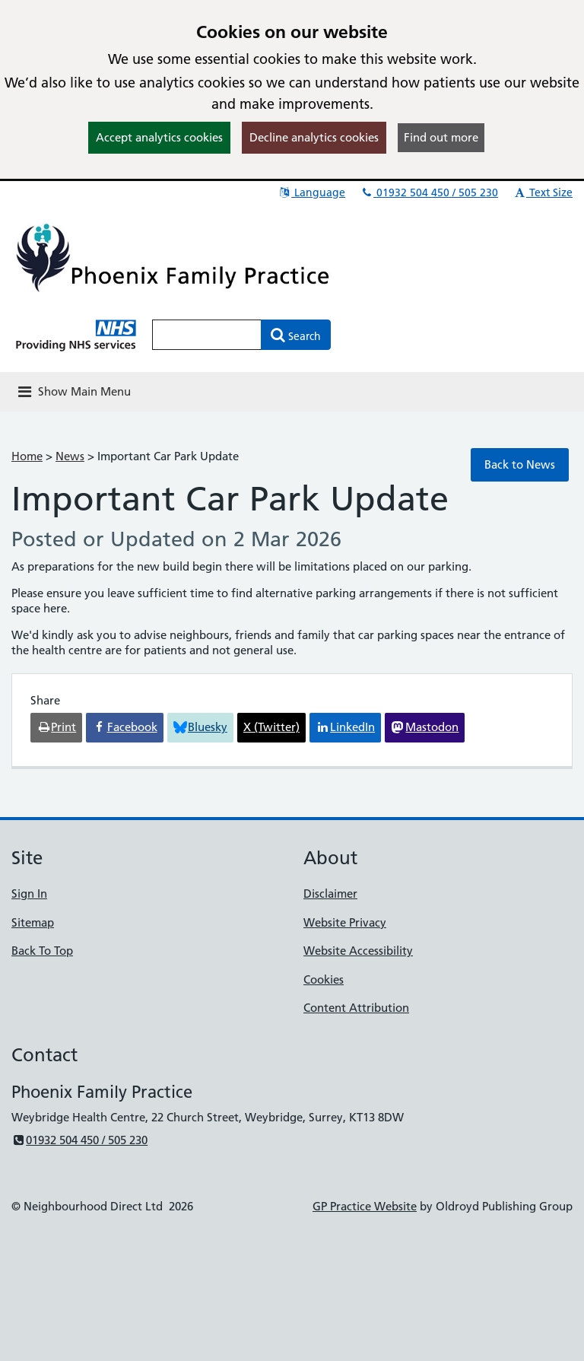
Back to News (519, 464)
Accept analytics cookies (159, 137)
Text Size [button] (543, 192)
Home (27, 456)
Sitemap (32, 922)
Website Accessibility (358, 950)
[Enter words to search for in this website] (207, 335)
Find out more (441, 137)
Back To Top (42, 950)
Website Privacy (344, 922)
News (70, 456)
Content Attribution (356, 1007)
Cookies (323, 979)
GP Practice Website (365, 1206)
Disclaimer (330, 893)
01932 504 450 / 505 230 (429, 192)
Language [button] (311, 192)
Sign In (29, 893)
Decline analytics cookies (314, 137)
